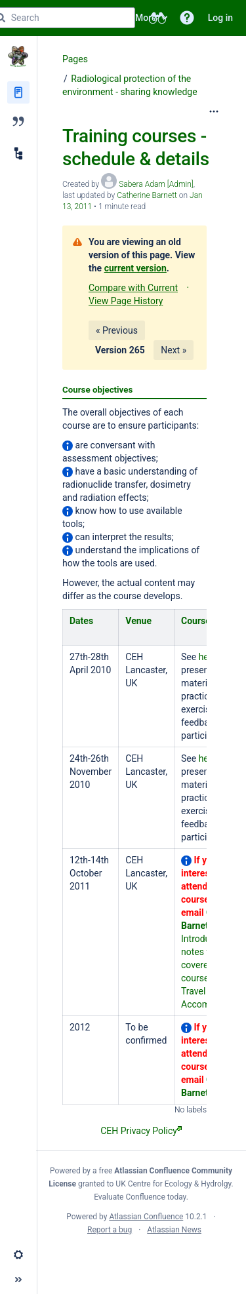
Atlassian (141, 1258)
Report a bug (109, 1229)
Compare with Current (133, 288)
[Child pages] (18, 153)
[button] (187, 17)
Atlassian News (174, 1229)
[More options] (213, 111)
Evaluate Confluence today (140, 1197)
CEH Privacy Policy (141, 1131)
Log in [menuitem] (220, 17)
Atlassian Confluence (146, 1216)
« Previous (117, 330)
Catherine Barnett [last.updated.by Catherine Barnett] (147, 195)
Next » (173, 350)
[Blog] (18, 121)
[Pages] (18, 92)
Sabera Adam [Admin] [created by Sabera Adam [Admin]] (156, 184)
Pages (75, 59)
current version (135, 268)
